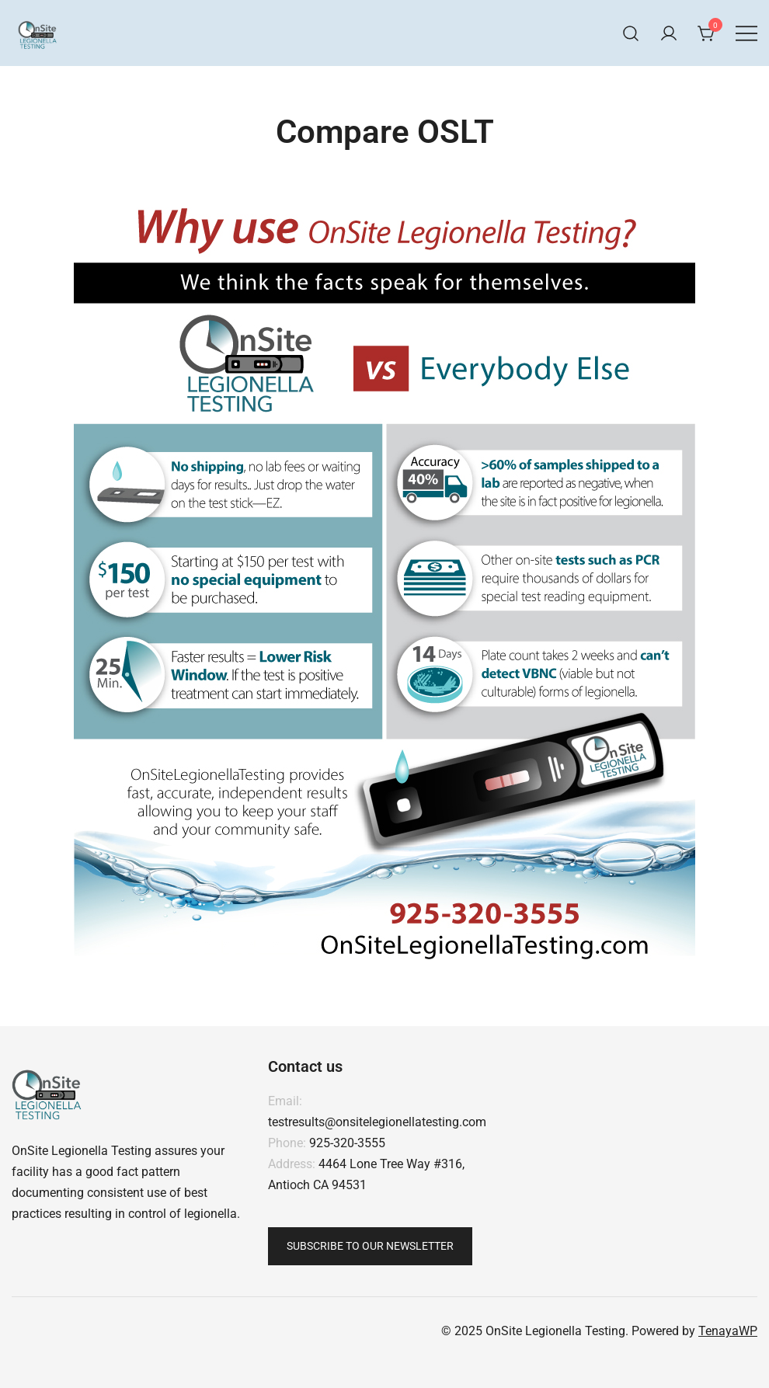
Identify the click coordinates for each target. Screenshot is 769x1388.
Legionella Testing (101, 1150)
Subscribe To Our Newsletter (370, 1246)
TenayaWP (727, 1331)
